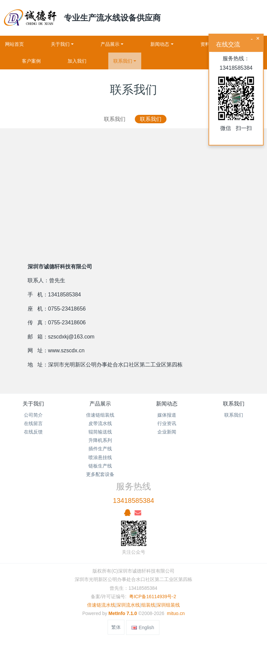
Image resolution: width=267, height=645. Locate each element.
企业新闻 (166, 431)
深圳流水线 (128, 605)
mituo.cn (176, 613)
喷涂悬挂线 (100, 457)
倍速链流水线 (101, 605)
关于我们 (33, 404)
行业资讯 (166, 423)
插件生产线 (100, 448)
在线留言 (33, 423)
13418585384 (133, 500)
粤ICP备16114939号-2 (152, 596)
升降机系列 (100, 440)
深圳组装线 (168, 605)
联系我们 (114, 119)
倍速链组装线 (100, 415)
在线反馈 (33, 431)
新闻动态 (167, 404)
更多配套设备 (100, 474)
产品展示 (100, 404)
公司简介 (33, 415)
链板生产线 (100, 466)
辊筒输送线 (100, 431)
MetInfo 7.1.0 (123, 613)
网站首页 (14, 44)
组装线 (148, 605)
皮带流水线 (100, 423)
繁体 (116, 627)
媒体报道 (166, 415)
